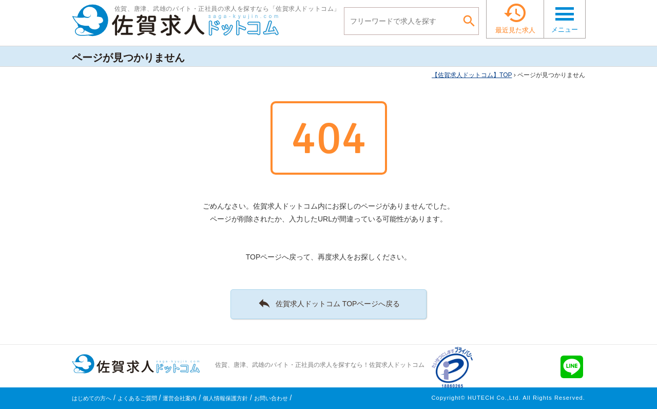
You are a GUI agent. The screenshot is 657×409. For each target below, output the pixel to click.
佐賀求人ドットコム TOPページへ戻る (328, 303)
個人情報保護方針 (225, 398)
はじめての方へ (91, 398)
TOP (472, 75)
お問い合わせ (271, 398)
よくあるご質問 (137, 398)
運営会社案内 (180, 398)
